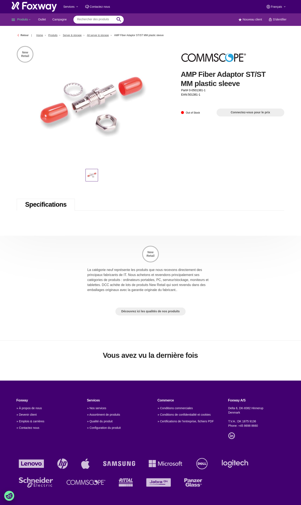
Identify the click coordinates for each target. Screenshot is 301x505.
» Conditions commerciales (175, 408)
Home (39, 35)
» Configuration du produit (104, 427)
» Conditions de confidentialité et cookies (184, 414)
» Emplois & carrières (30, 421)
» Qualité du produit (100, 421)
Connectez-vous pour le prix (250, 112)
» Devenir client (27, 414)
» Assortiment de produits (103, 414)
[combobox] (95, 19)
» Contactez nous (28, 427)
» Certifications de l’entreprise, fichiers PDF (186, 421)
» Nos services (96, 408)
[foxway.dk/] (34, 7)
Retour (24, 35)
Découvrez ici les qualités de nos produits (150, 311)
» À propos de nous (29, 408)
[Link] (232, 435)
